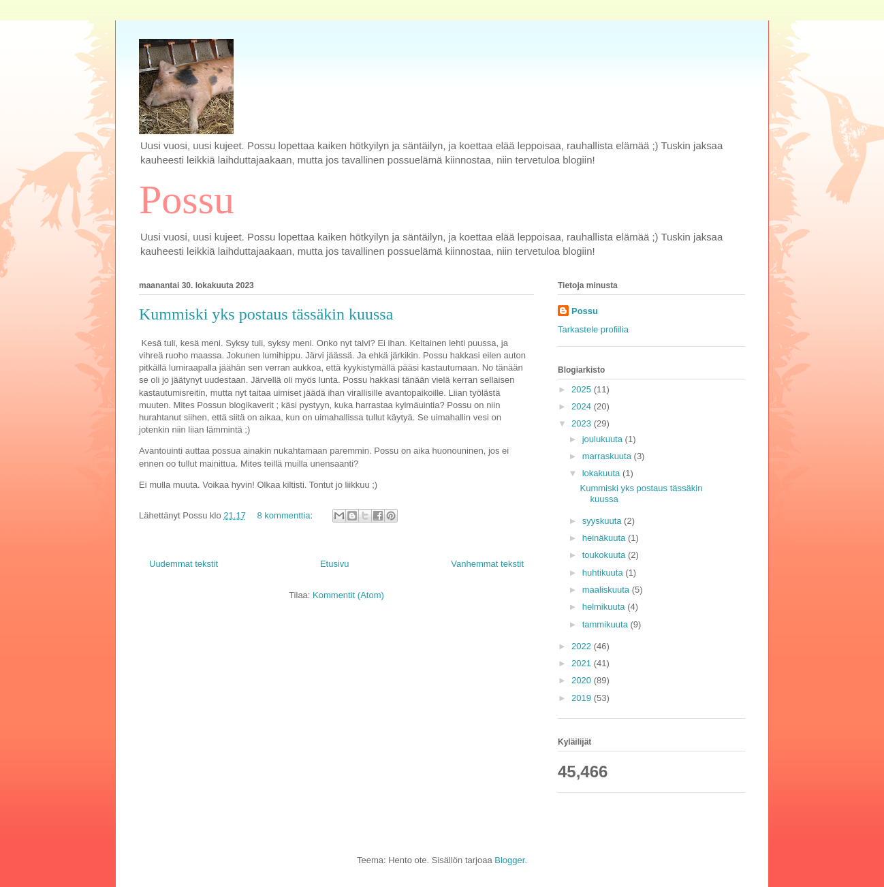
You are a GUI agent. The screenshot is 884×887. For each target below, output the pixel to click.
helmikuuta (604, 607)
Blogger (509, 860)
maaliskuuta (607, 590)
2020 (582, 680)
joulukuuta (603, 439)
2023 (582, 423)
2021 (582, 663)
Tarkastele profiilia (593, 329)
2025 (582, 389)
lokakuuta (602, 473)
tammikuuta (606, 624)
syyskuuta (603, 521)
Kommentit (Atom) (348, 595)
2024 (582, 406)
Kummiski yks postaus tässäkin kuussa (266, 314)
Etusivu (334, 564)
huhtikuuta (604, 572)
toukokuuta (605, 555)
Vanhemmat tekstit (487, 564)
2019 (582, 698)
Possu (186, 199)
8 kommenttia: (286, 515)
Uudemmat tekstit (183, 564)
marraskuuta (608, 456)
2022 (582, 646)
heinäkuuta (605, 538)
